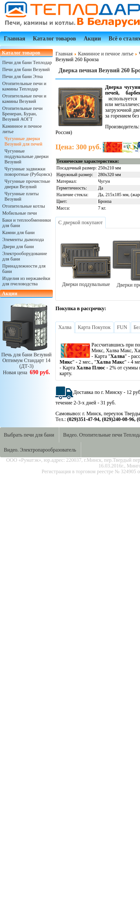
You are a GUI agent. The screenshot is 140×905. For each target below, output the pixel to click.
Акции (92, 38)
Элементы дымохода (23, 239)
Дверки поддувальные (85, 281)
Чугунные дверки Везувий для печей (23, 141)
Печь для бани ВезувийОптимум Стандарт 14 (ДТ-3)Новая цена (26, 360)
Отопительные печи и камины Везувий (24, 98)
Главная (14, 38)
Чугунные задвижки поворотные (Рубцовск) (28, 171)
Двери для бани (18, 246)
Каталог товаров (54, 38)
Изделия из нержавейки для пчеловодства (26, 281)
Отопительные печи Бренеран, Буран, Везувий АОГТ (22, 114)
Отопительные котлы (23, 206)
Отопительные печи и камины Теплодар (24, 86)
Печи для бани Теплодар (27, 62)
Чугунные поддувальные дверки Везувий (26, 156)
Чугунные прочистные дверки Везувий (27, 184)
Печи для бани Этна (22, 76)
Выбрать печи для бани (29, 435)
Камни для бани (18, 232)
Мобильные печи (19, 213)
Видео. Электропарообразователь (40, 449)
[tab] (80, 222)
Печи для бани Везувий (26, 69)
